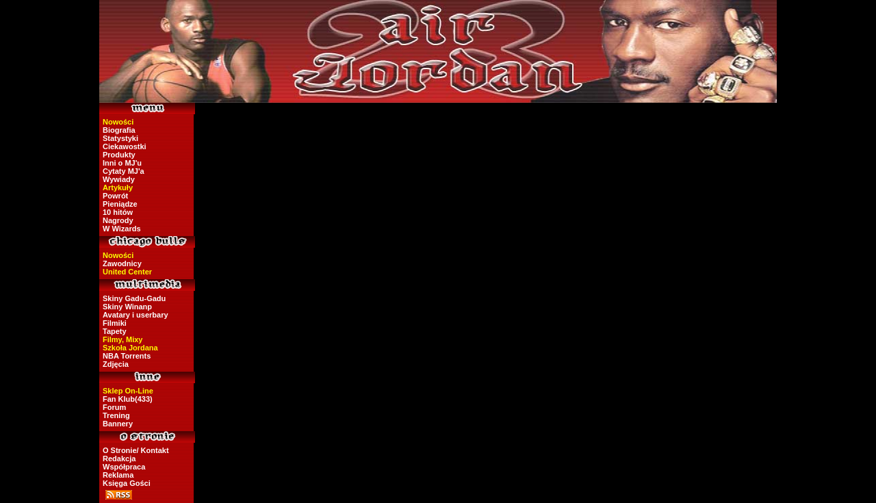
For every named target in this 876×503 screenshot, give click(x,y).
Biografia (119, 130)
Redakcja (119, 458)
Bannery (118, 424)
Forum (114, 407)
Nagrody (118, 220)
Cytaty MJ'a (123, 171)
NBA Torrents (127, 356)
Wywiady (119, 179)
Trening (116, 415)
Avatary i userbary (135, 315)
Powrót (115, 196)
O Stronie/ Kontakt (136, 450)
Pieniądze (120, 204)
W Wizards (122, 228)
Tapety (115, 331)
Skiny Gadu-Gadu (134, 298)
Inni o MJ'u (122, 163)
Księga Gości (127, 483)
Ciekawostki (124, 146)
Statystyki (120, 138)
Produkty (119, 155)
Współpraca (124, 467)
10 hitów (118, 212)
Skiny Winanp (127, 306)
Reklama (118, 475)
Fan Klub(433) (128, 399)
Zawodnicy (122, 263)
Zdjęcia (116, 364)
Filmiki (115, 323)
